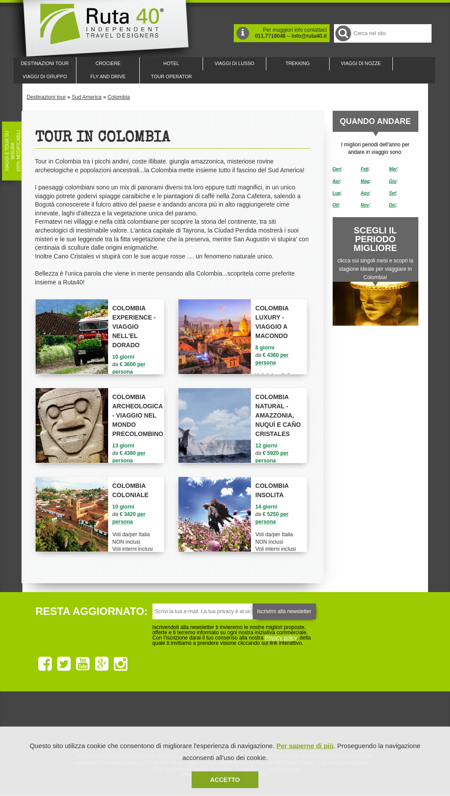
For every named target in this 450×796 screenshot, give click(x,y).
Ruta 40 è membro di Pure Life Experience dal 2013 (223, 722)
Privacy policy (281, 638)
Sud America (87, 97)
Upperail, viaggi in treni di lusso (272, 722)
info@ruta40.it (309, 36)
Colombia (119, 97)
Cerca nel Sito (342, 33)
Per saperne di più (305, 745)
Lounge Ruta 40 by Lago (322, 722)
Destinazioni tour (46, 97)
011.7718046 (270, 36)
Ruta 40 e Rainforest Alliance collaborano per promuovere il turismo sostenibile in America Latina (174, 722)
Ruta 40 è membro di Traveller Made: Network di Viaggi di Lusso (125, 722)
